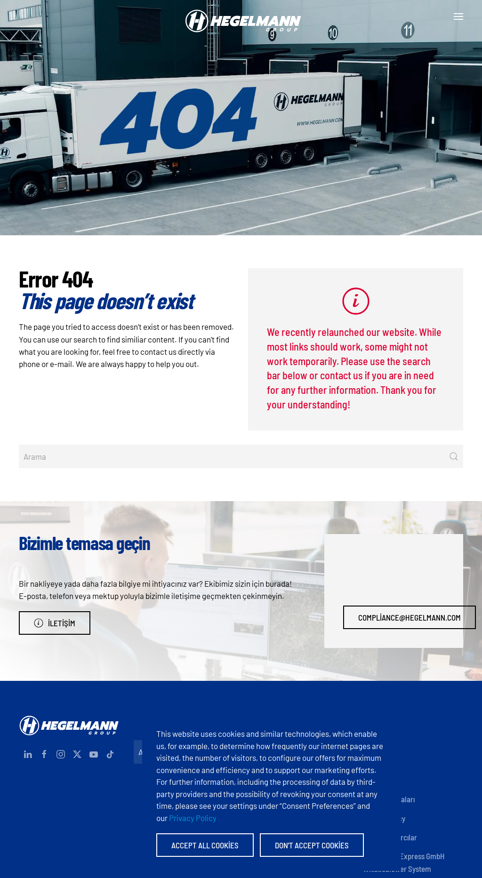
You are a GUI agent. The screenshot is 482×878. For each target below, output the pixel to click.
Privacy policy (384, 818)
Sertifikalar (380, 780)
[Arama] (241, 456)
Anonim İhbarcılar (390, 837)
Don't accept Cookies (312, 845)
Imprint (374, 742)
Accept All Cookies (205, 845)
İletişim (54, 623)
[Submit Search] (453, 456)
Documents (380, 761)
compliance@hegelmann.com (409, 617)
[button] (458, 16)
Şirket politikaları (389, 799)
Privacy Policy (193, 817)
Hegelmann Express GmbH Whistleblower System (404, 862)
